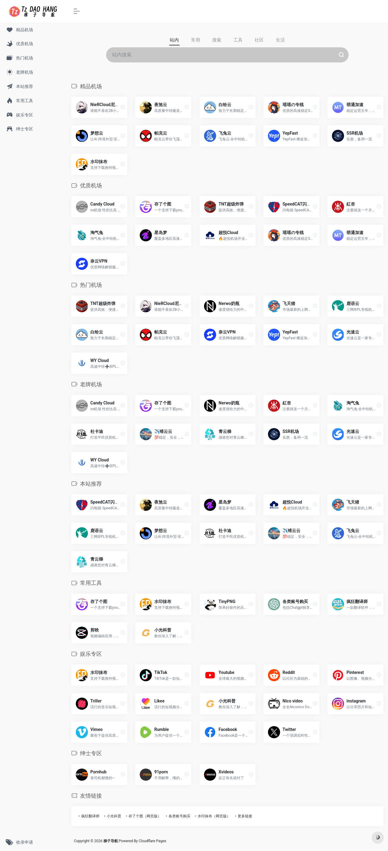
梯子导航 (111, 841)
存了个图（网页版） (145, 816)
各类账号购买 (179, 816)
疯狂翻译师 (90, 816)
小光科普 (114, 816)
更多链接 (245, 816)
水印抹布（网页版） (214, 816)
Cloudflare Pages (152, 841)
